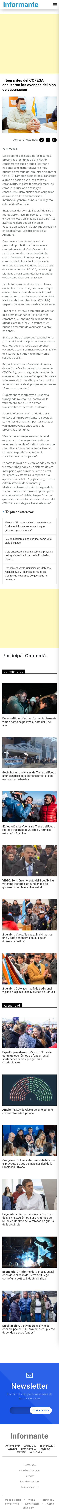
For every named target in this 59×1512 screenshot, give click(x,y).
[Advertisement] (29, 43)
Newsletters (32, 1503)
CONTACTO (35, 1451)
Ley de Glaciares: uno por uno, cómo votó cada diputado (28, 541)
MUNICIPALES (28, 1448)
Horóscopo (29, 1464)
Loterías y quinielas (29, 1470)
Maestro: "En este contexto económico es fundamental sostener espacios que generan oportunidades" (28, 526)
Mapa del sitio (13, 1499)
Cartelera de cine (29, 1481)
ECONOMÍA (30, 1445)
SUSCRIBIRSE (40, 1410)
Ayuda (31, 1499)
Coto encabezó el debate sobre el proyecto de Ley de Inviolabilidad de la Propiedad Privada (29, 555)
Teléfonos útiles (29, 1486)
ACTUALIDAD (13, 1445)
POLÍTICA (45, 1448)
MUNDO (21, 1451)
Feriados (29, 1475)
